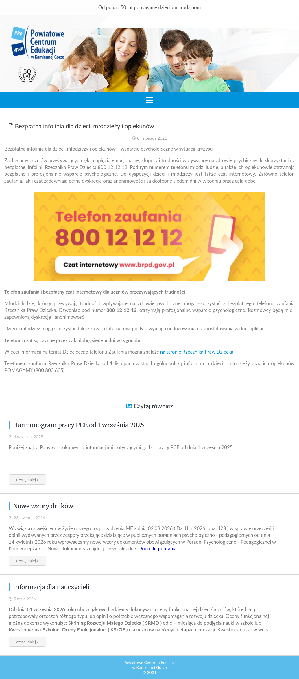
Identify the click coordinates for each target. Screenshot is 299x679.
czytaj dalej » (27, 479)
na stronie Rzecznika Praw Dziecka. (198, 352)
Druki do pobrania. (158, 548)
